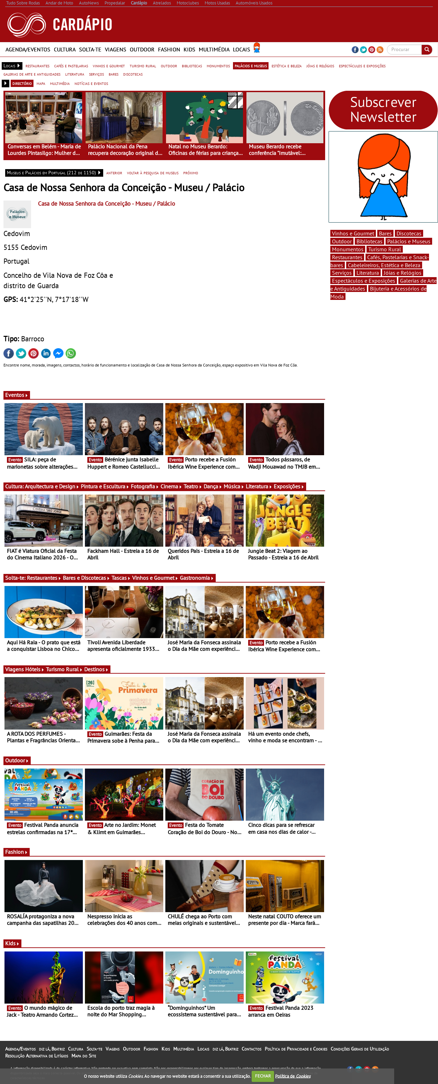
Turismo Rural (64, 669)
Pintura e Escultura (105, 486)
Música (234, 486)
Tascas (121, 577)
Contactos (251, 1049)
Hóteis (35, 669)
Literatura (259, 486)
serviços (96, 74)
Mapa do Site (83, 1056)
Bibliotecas (369, 241)
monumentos (218, 65)
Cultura (65, 49)
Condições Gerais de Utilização (360, 1049)
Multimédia (214, 49)
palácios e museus (251, 65)
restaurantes (37, 65)
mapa (41, 83)
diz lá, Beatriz (52, 1049)
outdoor (169, 65)
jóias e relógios (320, 65)
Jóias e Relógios (402, 272)
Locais (241, 49)
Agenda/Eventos (28, 49)
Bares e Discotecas (86, 577)
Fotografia (145, 486)
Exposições (289, 486)
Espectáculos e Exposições (363, 280)
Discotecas (409, 233)
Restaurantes (44, 577)
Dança (213, 486)
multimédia (60, 83)
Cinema (171, 486)
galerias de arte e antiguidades (31, 74)
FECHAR (263, 1076)
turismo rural (143, 65)
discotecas (133, 74)
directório (22, 83)
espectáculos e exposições (362, 65)
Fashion (169, 49)
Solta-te (90, 49)
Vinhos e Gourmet (155, 577)
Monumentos (347, 249)
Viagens (115, 49)
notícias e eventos (91, 83)
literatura (74, 74)
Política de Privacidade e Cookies (296, 1049)
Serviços (342, 272)
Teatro (193, 486)
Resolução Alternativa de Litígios (36, 1056)
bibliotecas (192, 65)
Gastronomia (197, 577)
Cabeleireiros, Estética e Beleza (384, 265)
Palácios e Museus (408, 241)
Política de (292, 1076)
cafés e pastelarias (71, 65)
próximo (190, 172)
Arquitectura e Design (52, 486)
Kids (189, 49)
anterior (114, 172)
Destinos (96, 669)
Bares (385, 233)
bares (113, 74)
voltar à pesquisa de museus (152, 172)
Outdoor (142, 49)
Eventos (16, 394)
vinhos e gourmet (109, 65)
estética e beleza (287, 65)
